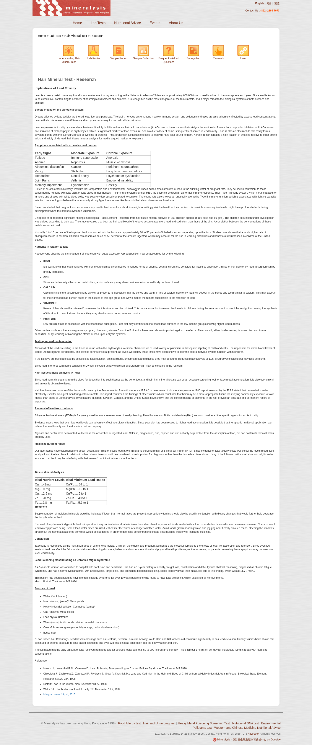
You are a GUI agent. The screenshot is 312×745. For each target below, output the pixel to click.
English (259, 3)
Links (243, 52)
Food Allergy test (129, 723)
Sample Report (118, 52)
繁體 (277, 3)
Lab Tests (98, 23)
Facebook (253, 733)
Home (77, 23)
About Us (176, 23)
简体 (269, 3)
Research (97, 36)
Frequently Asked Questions (168, 54)
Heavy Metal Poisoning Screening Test (204, 723)
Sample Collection (143, 52)
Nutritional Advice (127, 23)
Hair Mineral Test (75, 36)
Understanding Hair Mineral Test (68, 54)
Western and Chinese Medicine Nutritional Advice (247, 727)
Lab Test (55, 36)
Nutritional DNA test (245, 723)
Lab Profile (93, 52)
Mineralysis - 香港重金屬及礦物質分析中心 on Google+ (249, 739)
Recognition (193, 52)
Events (155, 23)
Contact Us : (252, 10)
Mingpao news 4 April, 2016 (59, 694)
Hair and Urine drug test (159, 723)
